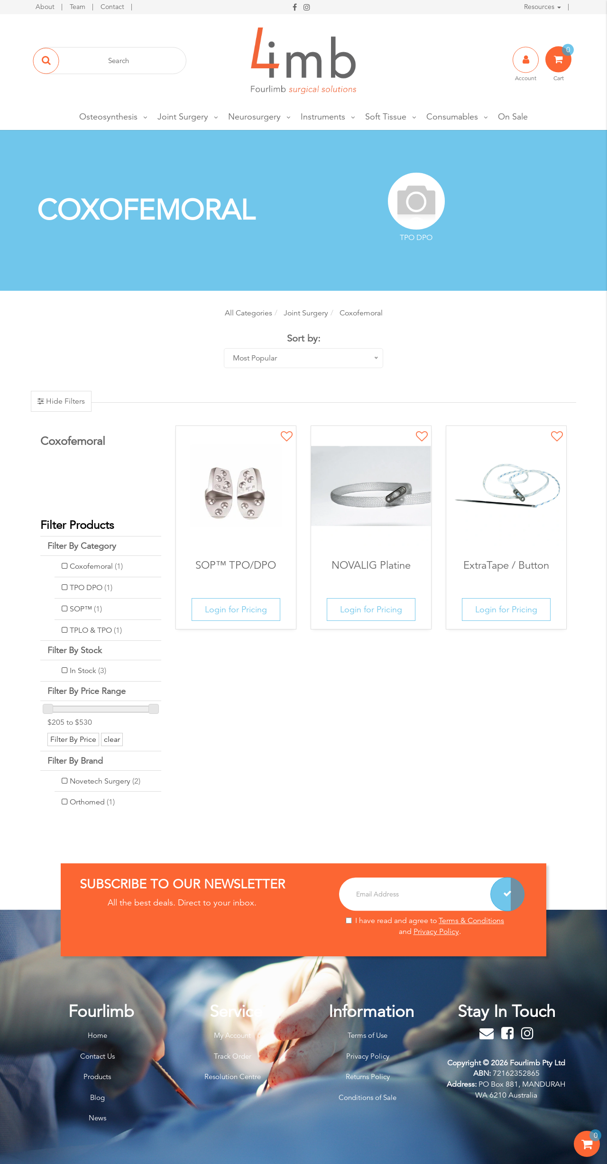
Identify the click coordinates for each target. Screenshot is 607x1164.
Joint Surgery (182, 116)
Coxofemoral (96, 566)
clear (112, 739)
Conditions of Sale (367, 1097)
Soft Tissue (385, 116)
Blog (97, 1097)
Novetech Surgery (105, 781)
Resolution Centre (232, 1076)
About (46, 6)
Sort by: (304, 338)
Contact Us (97, 1056)
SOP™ (86, 609)
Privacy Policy (436, 931)
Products (97, 1076)
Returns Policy (368, 1076)
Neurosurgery (254, 116)
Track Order (232, 1056)
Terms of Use (367, 1035)
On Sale (513, 116)
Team (78, 6)
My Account (232, 1035)
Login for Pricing (236, 609)
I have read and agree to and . (425, 926)
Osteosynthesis (108, 116)
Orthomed (92, 802)
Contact (113, 6)
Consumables (452, 116)
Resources (542, 6)
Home (97, 1035)
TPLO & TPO (96, 630)
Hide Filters (64, 401)
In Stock (88, 670)
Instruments (323, 116)
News (97, 1117)
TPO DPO (91, 587)
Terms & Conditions (471, 920)
